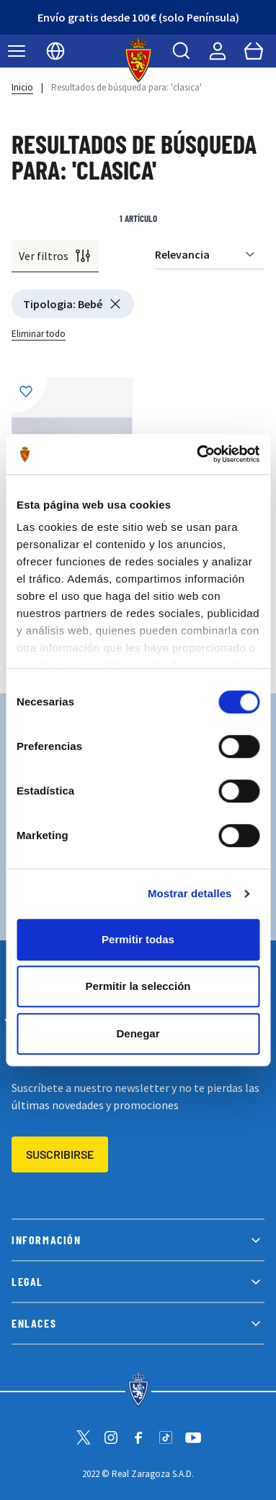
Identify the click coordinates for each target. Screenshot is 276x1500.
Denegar (137, 1033)
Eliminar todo (39, 334)
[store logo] (138, 60)
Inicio (22, 87)
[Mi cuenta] (217, 51)
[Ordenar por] (209, 254)
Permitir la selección (138, 986)
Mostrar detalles (190, 893)
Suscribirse (60, 1154)
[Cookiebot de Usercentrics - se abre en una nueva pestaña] (197, 454)
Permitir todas (138, 939)
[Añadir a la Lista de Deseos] (30, 395)
